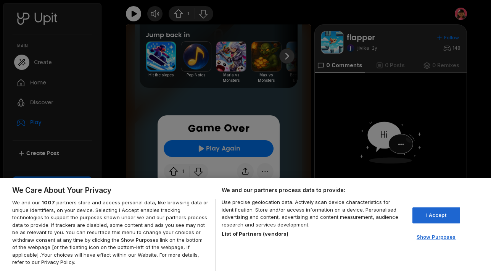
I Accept (436, 215)
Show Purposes (436, 237)
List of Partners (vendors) (255, 234)
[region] (245, 226)
